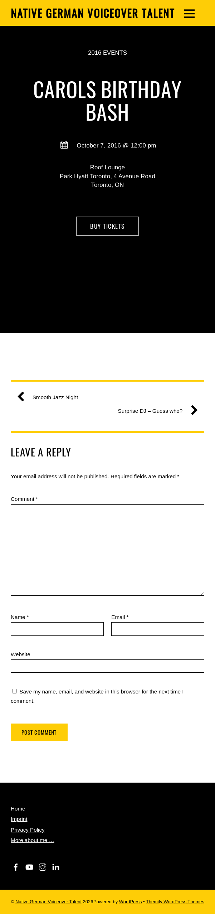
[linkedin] (56, 866)
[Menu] (189, 13)
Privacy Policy (28, 830)
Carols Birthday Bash (107, 100)
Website (20, 654)
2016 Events (107, 52)
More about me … (32, 840)
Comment (24, 499)
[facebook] (16, 866)
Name (20, 617)
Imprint (19, 819)
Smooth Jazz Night (50, 397)
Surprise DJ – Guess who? (155, 411)
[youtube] (29, 866)
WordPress (130, 901)
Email (119, 617)
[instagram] (43, 866)
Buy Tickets (107, 226)
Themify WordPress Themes (175, 901)
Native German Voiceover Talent (48, 901)
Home (18, 809)
